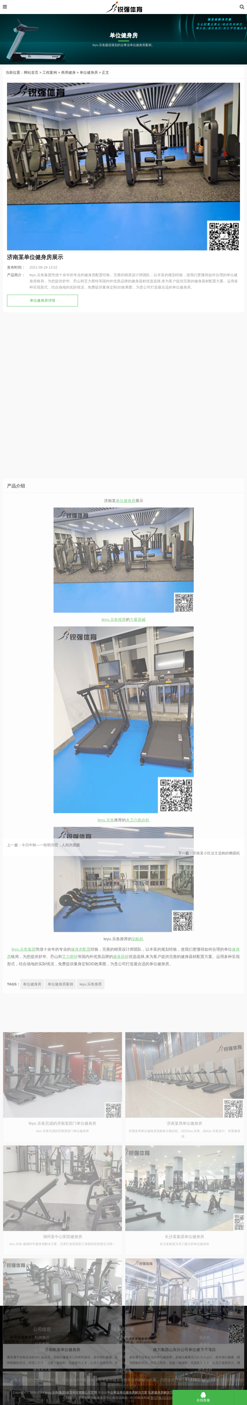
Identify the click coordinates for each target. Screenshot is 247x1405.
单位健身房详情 (42, 309)
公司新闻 (42, 1373)
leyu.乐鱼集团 (23, 1264)
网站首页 (31, 81)
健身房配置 (81, 1264)
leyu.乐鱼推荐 (113, 934)
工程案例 (49, 81)
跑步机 (204, 1367)
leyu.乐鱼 (106, 1134)
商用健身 (68, 81)
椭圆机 (204, 1380)
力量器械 (138, 934)
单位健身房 (89, 81)
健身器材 (121, 1271)
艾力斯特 (70, 1271)
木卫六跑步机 (137, 1134)
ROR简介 (42, 1367)
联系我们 (42, 1380)
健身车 (204, 1373)
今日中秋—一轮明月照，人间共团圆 (51, 856)
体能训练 (123, 1380)
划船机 (138, 1253)
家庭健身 (123, 1367)
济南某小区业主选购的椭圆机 (216, 864)
